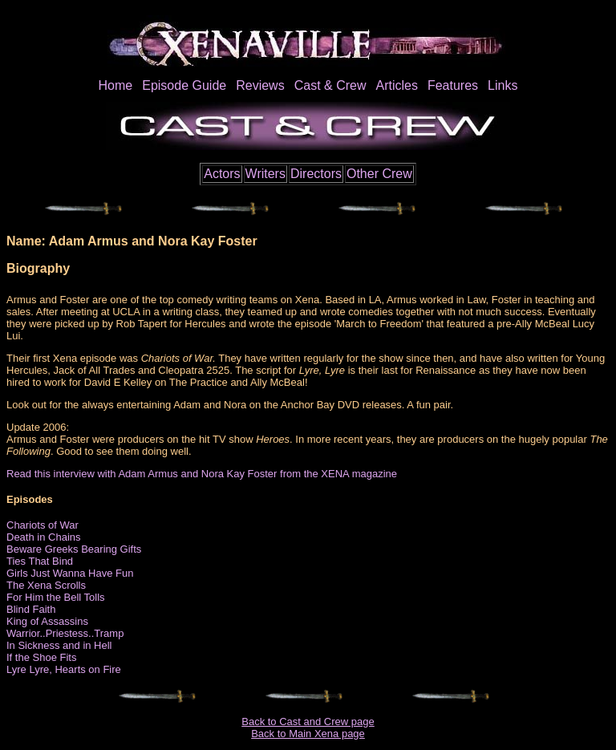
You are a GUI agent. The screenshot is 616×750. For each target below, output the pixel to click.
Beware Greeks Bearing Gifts (73, 549)
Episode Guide (184, 85)
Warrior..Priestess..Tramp (65, 633)
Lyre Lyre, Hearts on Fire (63, 669)
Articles (396, 85)
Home (116, 85)
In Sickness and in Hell (59, 645)
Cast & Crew (330, 85)
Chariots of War (42, 525)
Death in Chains (43, 537)
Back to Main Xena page (308, 734)
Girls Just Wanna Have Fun (69, 573)
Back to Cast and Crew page (307, 722)
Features (453, 85)
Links (502, 85)
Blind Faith (30, 609)
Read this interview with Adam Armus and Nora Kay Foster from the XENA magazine (201, 474)
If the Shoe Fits (41, 657)
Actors (222, 173)
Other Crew (379, 173)
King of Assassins (47, 621)
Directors (316, 173)
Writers (265, 173)
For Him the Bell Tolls (55, 597)
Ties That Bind (39, 561)
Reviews (260, 85)
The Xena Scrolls (46, 585)
